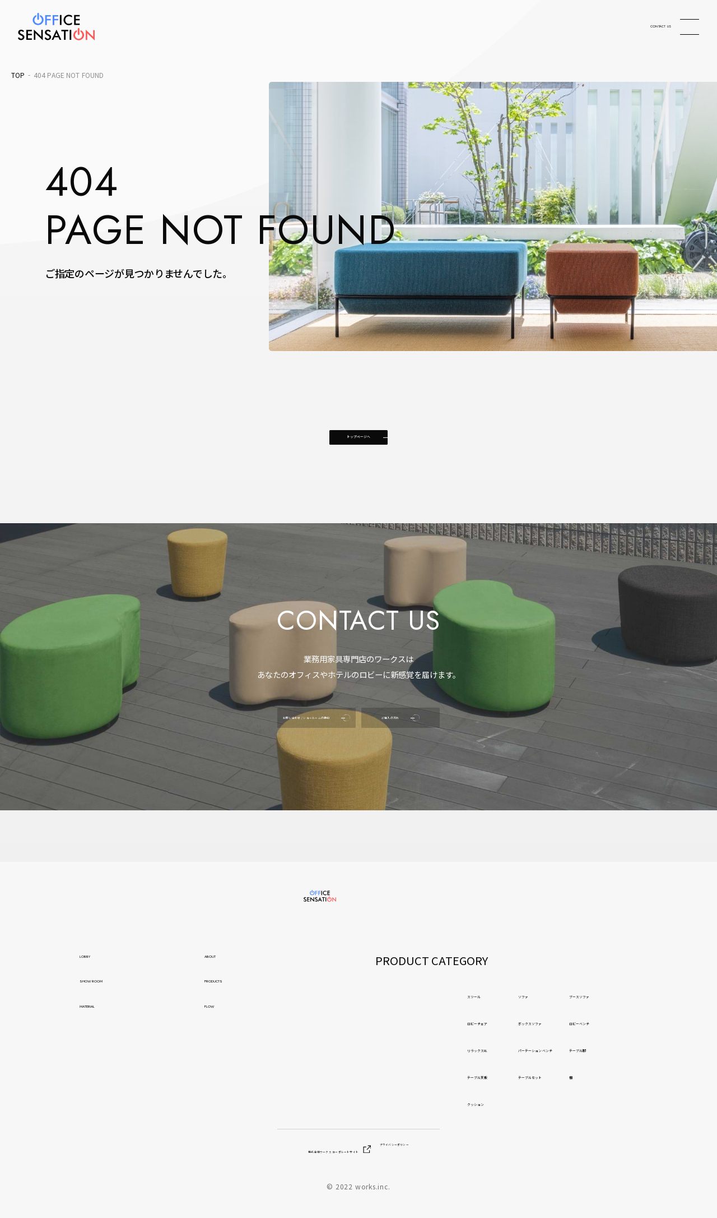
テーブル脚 (628, 1051)
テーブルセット (518, 1078)
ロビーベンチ (633, 1024)
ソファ (498, 997)
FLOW (219, 1029)
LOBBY (96, 964)
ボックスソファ (518, 1024)
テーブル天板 (408, 1078)
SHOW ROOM (115, 996)
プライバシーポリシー (449, 1151)
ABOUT (222, 964)
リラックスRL (409, 1051)
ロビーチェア (408, 1024)
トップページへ (358, 452)
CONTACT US (620, 27)
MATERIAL (105, 1029)
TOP (18, 75)
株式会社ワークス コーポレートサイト (298, 1151)
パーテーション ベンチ (534, 1051)
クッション (403, 1104)
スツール (398, 997)
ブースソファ (633, 997)
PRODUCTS (232, 996)
